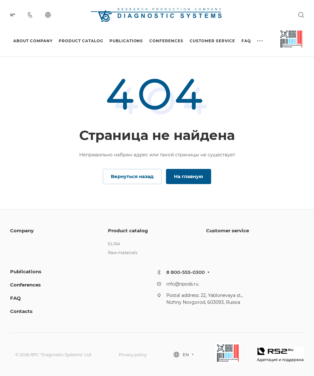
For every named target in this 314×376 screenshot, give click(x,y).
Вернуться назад (132, 176)
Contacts (21, 311)
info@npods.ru (182, 284)
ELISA (114, 243)
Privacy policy (133, 354)
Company (22, 231)
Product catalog (128, 231)
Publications (25, 272)
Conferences (25, 285)
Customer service (227, 231)
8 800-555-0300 (185, 272)
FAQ (15, 298)
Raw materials (122, 252)
